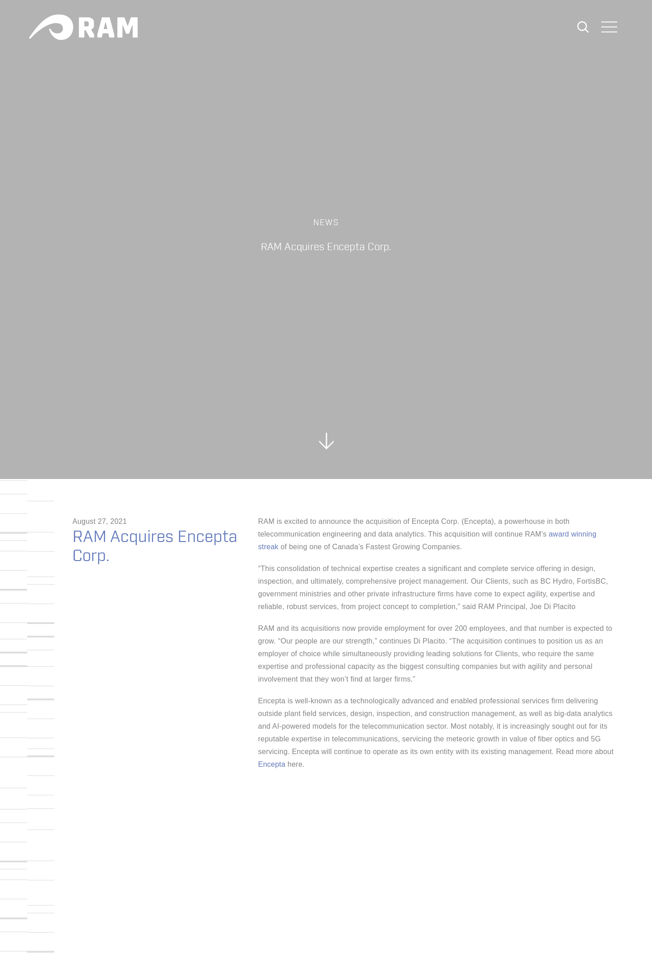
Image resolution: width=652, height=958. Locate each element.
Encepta (271, 764)
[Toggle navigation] (609, 28)
